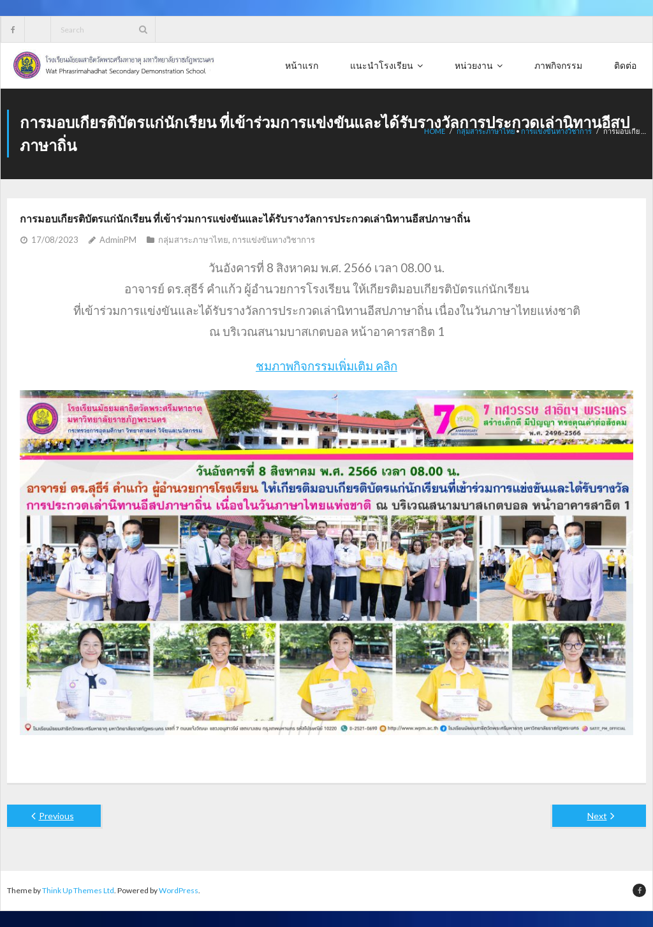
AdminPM (117, 240)
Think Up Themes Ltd (78, 890)
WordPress (178, 890)
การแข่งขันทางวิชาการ (273, 240)
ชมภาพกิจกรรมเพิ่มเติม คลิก (326, 366)
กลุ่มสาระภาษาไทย (193, 240)
